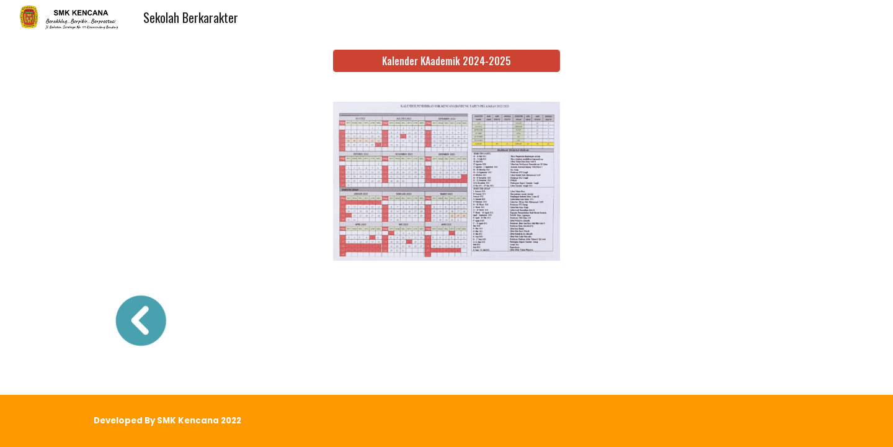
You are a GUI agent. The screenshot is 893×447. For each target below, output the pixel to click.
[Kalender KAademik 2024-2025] (446, 60)
